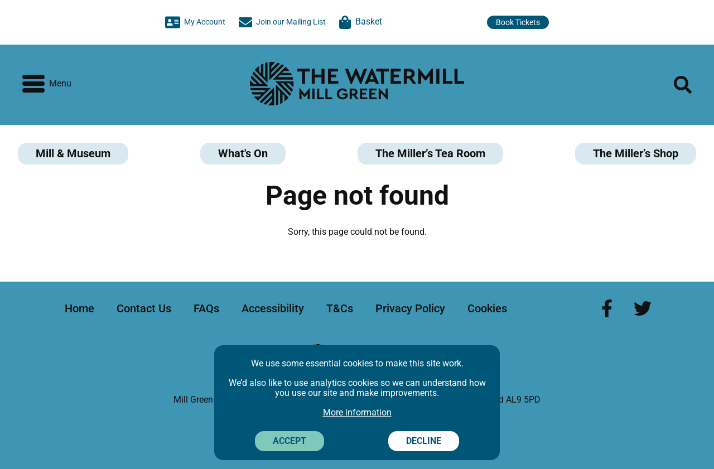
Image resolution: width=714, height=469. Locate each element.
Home (79, 308)
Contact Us (144, 308)
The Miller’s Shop (635, 153)
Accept (289, 441)
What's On (243, 153)
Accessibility (273, 308)
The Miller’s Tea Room (430, 153)
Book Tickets (518, 22)
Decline (423, 441)
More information (357, 412)
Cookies (487, 308)
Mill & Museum (73, 153)
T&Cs (339, 308)
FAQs (206, 308)
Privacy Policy (410, 308)
